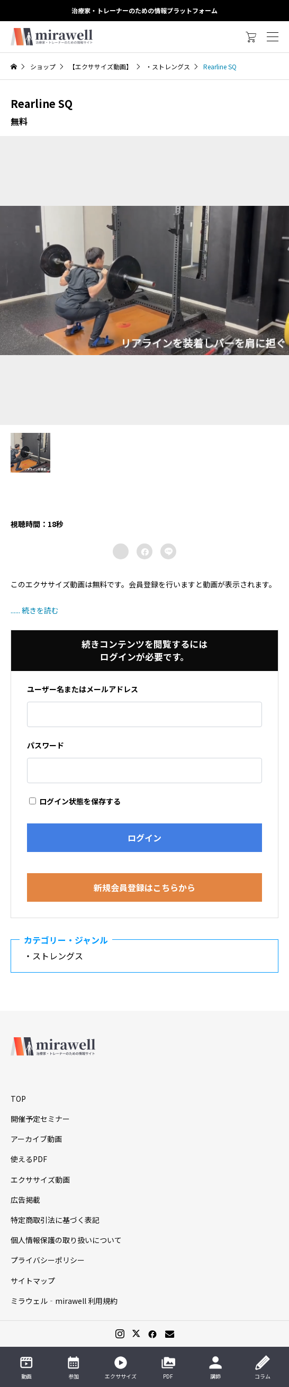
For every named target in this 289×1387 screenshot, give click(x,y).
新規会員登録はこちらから (144, 887)
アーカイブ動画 (36, 1139)
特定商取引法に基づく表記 (55, 1219)
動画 (26, 1367)
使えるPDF (29, 1159)
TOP (18, 1098)
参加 (74, 1367)
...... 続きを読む (35, 610)
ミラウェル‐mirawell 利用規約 (64, 1300)
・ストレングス (58, 955)
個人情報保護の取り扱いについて (66, 1240)
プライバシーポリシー (48, 1260)
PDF (168, 1367)
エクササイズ (121, 1367)
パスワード (45, 745)
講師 (215, 1367)
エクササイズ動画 (40, 1179)
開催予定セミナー (40, 1118)
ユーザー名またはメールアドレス (82, 689)
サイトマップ (33, 1280)
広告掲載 (25, 1199)
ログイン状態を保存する (75, 801)
